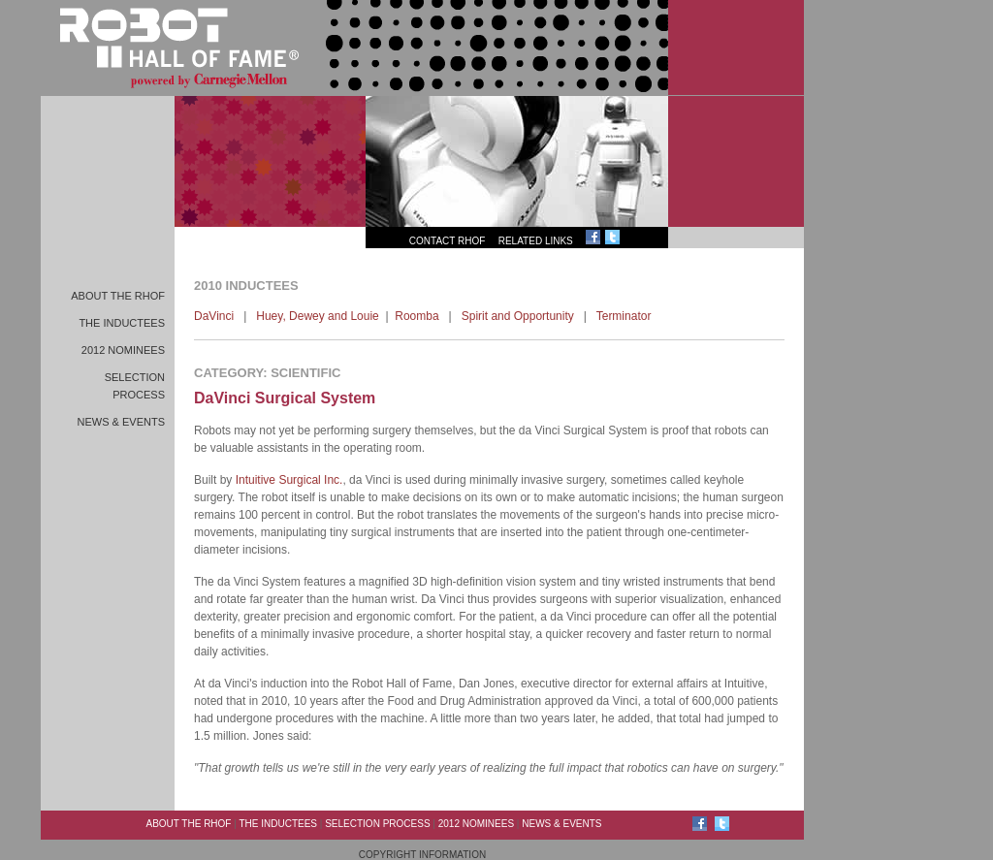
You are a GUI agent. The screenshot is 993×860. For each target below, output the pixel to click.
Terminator (624, 316)
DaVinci (214, 316)
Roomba (416, 316)
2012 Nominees (123, 350)
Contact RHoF (447, 241)
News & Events (121, 422)
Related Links (535, 241)
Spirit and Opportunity (518, 316)
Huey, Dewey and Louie (317, 316)
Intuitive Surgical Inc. (289, 480)
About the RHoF (118, 296)
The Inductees (122, 323)
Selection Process (377, 823)
